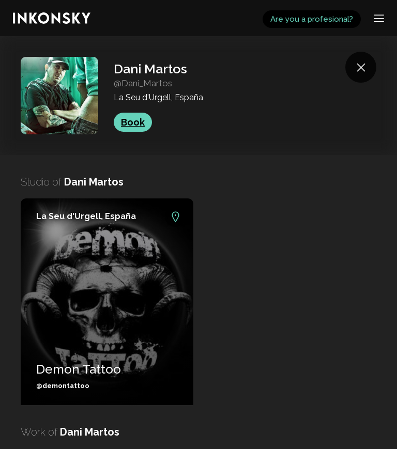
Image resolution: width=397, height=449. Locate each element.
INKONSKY (21, 5)
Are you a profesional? (311, 19)
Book (133, 122)
